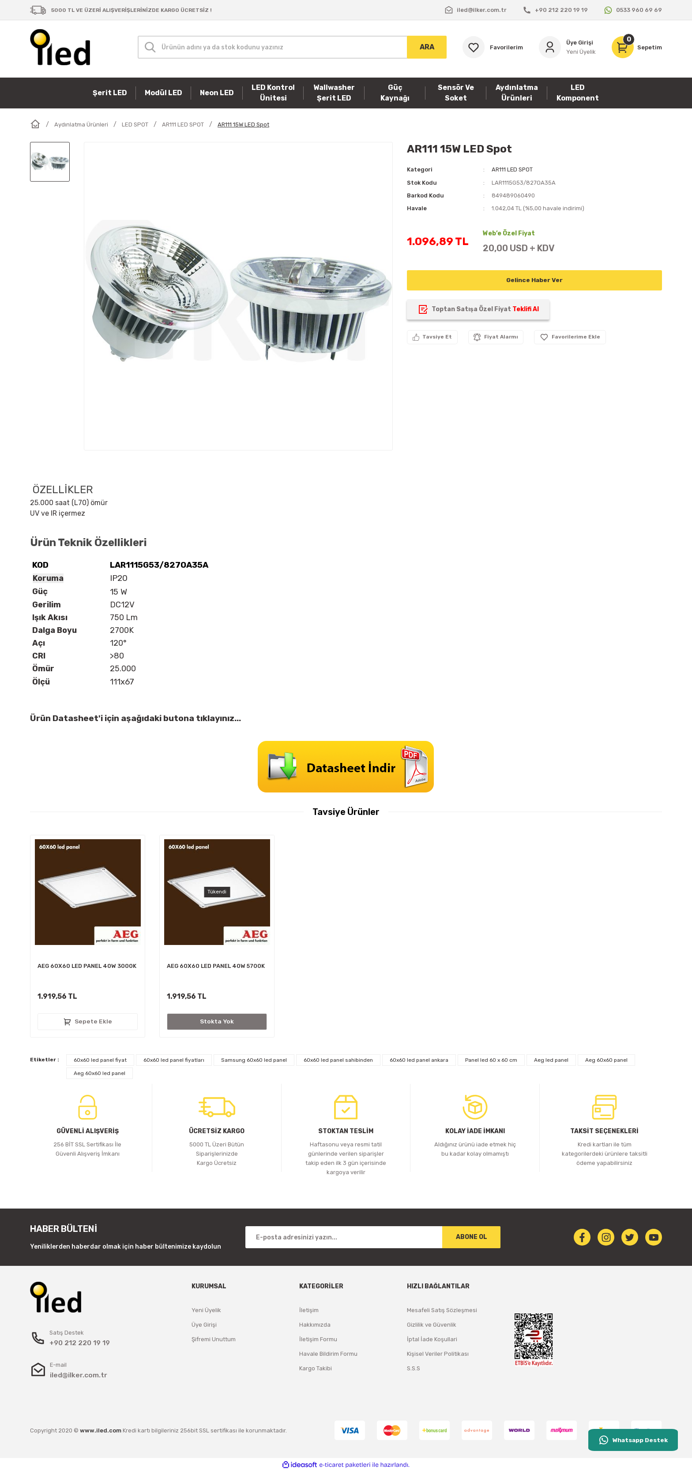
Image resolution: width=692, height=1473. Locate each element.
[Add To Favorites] (571, 337)
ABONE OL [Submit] (471, 1238)
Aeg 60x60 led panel (99, 1075)
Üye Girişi (204, 1326)
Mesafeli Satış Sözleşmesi (442, 1312)
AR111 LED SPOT (513, 169)
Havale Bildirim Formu (328, 1355)
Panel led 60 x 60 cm (491, 1062)
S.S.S (413, 1370)
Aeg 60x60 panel (606, 1062)
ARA (427, 47)
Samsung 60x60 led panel (254, 1062)
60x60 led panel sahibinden (338, 1062)
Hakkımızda (315, 1326)
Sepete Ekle (88, 1023)
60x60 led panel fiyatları (173, 1062)
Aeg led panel (551, 1062)
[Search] (292, 47)
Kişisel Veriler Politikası (438, 1355)
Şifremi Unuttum (214, 1341)
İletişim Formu (318, 1341)
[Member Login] (567, 47)
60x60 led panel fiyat (100, 1062)
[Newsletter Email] (372, 1239)
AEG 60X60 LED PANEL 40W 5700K (216, 966)
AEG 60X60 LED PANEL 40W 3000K (87, 966)
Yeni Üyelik (206, 1312)
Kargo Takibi (315, 1370)
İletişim (309, 1312)
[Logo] (60, 47)
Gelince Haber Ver (534, 279)
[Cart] (637, 47)
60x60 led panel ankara (419, 1062)
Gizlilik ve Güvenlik (431, 1326)
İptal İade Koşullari (432, 1341)
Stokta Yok (217, 1022)
